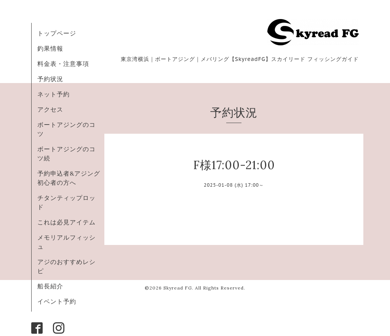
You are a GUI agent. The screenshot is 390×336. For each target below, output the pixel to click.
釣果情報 (50, 48)
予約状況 (50, 79)
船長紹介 (50, 286)
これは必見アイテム (66, 222)
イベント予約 (56, 301)
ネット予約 (53, 94)
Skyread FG (177, 288)
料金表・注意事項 (63, 63)
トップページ (56, 33)
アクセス (50, 109)
